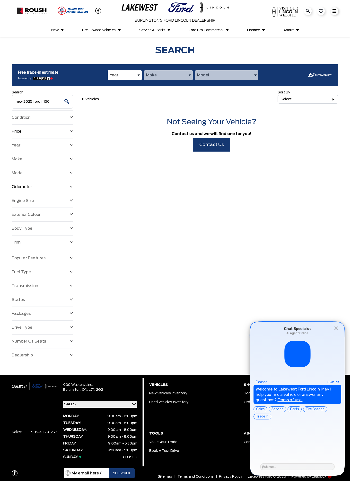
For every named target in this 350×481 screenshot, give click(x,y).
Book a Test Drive (164, 451)
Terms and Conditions (195, 476)
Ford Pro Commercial (206, 30)
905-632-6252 (44, 432)
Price (42, 131)
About (288, 30)
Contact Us (211, 145)
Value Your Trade (163, 442)
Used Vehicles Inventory (169, 402)
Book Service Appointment (266, 393)
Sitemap (165, 476)
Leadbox (322, 476)
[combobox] (124, 75)
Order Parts (253, 402)
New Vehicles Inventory (168, 393)
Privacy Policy (230, 476)
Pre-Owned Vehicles (99, 30)
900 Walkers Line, (78, 385)
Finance (253, 30)
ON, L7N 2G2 (92, 389)
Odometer (42, 187)
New (55, 30)
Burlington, (72, 389)
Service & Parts (152, 30)
